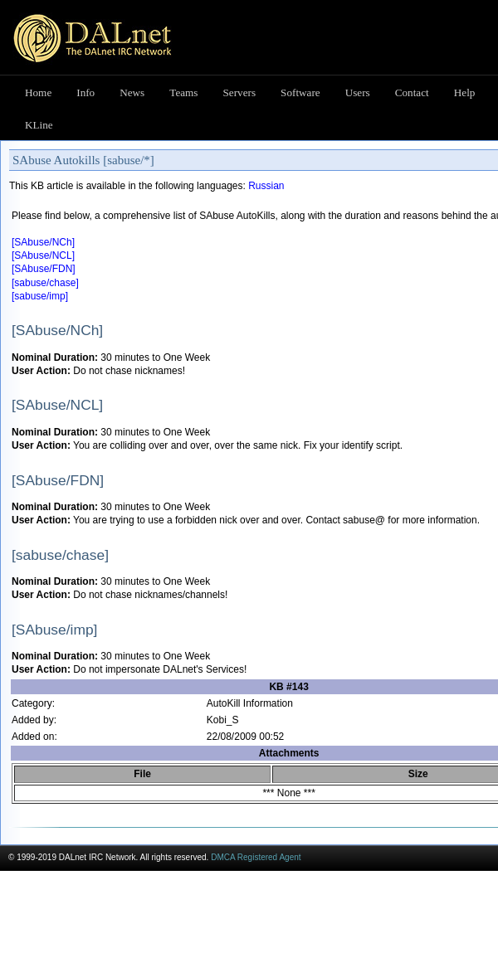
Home (38, 92)
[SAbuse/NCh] (43, 242)
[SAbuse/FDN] (44, 269)
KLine (39, 125)
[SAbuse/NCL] (43, 255)
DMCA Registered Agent (255, 857)
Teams (183, 92)
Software (300, 92)
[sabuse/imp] (40, 296)
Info (85, 92)
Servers (239, 92)
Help (465, 92)
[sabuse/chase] (45, 283)
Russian (266, 186)
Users (357, 92)
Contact (412, 92)
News (132, 92)
